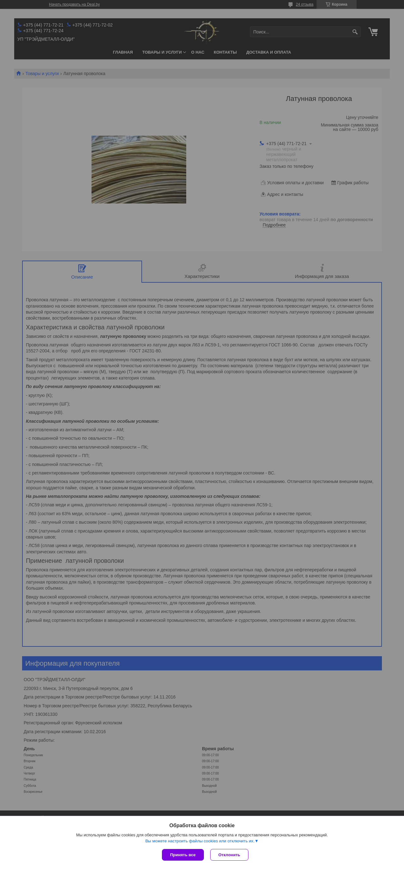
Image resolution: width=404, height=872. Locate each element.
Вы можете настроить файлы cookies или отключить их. (199, 841)
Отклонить (229, 854)
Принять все (183, 854)
